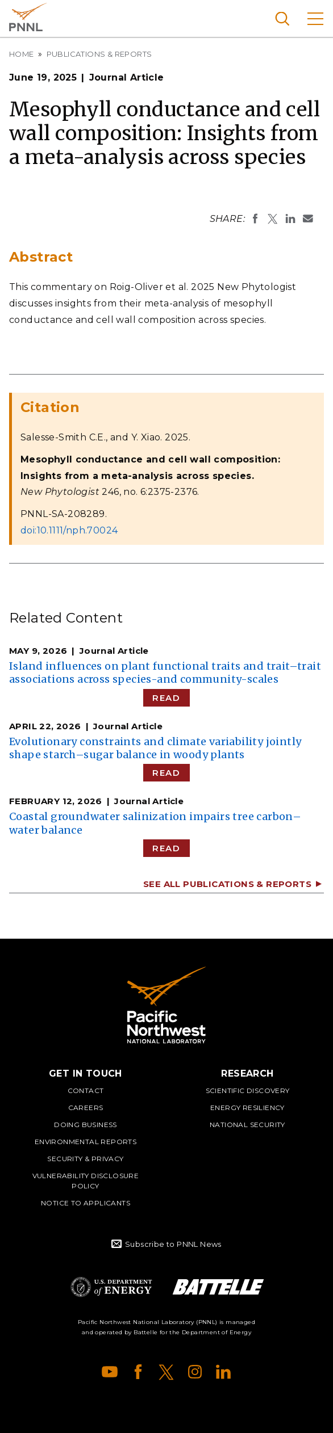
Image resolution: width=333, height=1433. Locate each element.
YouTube (109, 1371)
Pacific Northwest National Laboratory (28, 17)
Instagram (195, 1371)
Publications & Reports (99, 53)
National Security (247, 1124)
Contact (86, 1090)
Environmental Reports (85, 1141)
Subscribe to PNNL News (173, 1244)
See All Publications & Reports (227, 884)
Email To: (308, 218)
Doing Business (85, 1124)
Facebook (138, 1371)
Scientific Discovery (248, 1090)
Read (166, 697)
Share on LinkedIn (290, 218)
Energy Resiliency (247, 1107)
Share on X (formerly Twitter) (272, 218)
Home (21, 53)
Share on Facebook (255, 218)
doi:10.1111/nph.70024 (69, 530)
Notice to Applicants (85, 1203)
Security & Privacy (85, 1158)
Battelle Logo (218, 1287)
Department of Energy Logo (111, 1287)
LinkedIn (223, 1371)
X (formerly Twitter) (166, 1371)
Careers (85, 1107)
